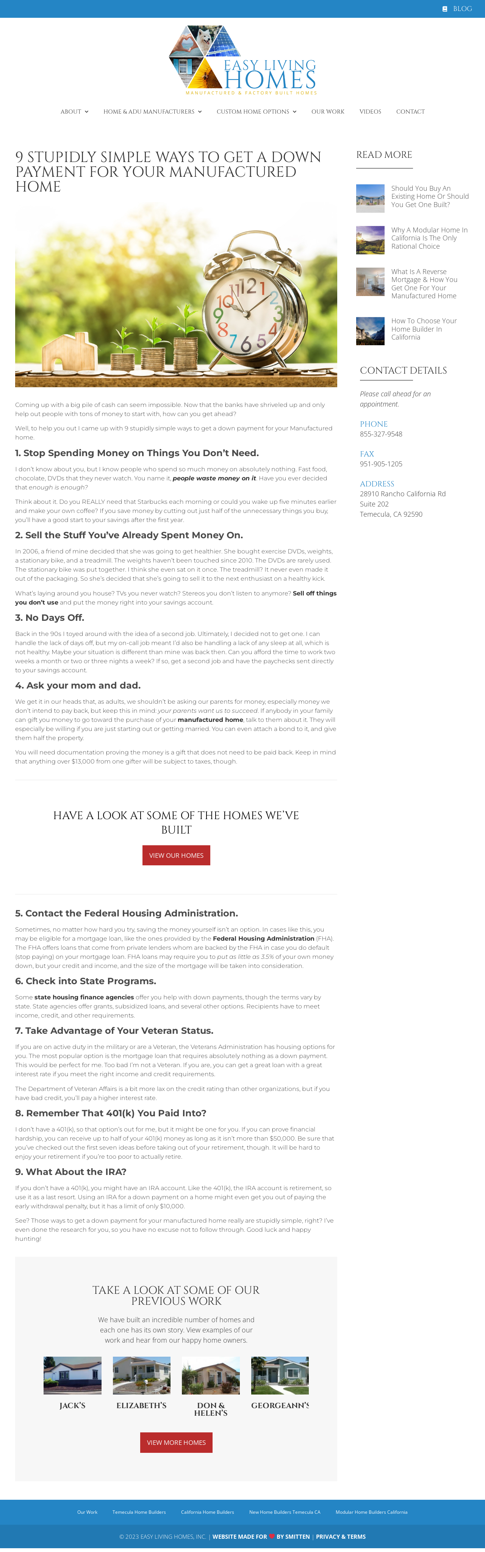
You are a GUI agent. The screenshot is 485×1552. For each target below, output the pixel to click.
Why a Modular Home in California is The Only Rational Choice (429, 238)
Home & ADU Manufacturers (152, 112)
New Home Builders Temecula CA (285, 1514)
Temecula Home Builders (139, 1514)
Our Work (327, 112)
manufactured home (210, 719)
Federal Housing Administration (263, 939)
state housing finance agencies (84, 998)
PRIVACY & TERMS (341, 1538)
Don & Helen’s (211, 1411)
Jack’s (72, 1407)
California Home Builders (207, 1514)
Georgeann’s (281, 1407)
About (74, 112)
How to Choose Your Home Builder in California (424, 328)
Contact (410, 112)
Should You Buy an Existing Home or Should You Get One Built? (430, 196)
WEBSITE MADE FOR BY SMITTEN (261, 1538)
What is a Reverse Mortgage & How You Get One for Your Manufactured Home (424, 284)
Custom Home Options (256, 112)
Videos (370, 112)
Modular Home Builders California (372, 1514)
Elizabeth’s (141, 1407)
